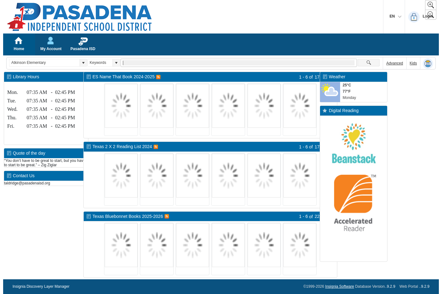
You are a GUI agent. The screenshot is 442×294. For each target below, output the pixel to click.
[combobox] (44, 62)
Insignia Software (339, 286)
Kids (413, 63)
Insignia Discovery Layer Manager (41, 286)
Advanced (394, 63)
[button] (83, 62)
